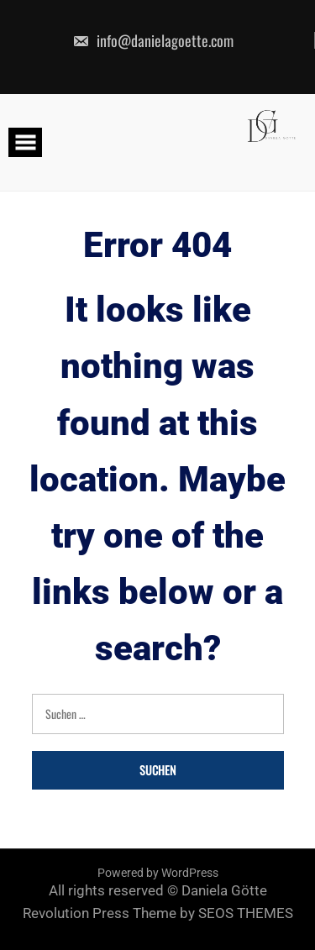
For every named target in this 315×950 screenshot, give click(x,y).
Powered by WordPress (157, 872)
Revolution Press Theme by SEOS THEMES (158, 913)
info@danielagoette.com (153, 40)
